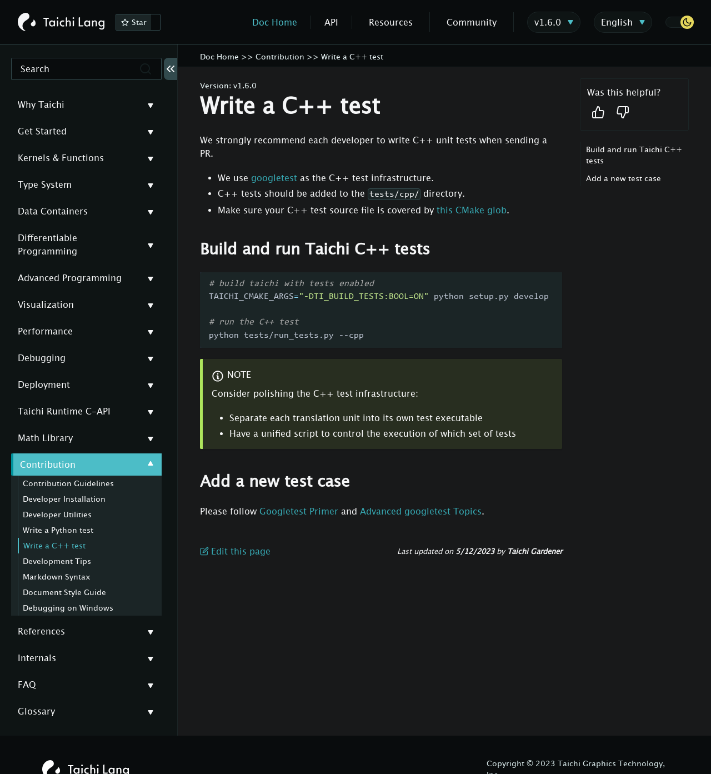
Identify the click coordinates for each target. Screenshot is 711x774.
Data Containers (53, 211)
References (41, 631)
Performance (45, 331)
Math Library (45, 438)
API (331, 22)
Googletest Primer (298, 511)
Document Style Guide (64, 592)
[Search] (86, 69)
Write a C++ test (54, 545)
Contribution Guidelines (68, 483)
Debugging (42, 358)
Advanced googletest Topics (421, 511)
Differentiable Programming (47, 244)
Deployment (44, 384)
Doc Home (274, 22)
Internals (37, 658)
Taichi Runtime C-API (64, 411)
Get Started (42, 131)
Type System (45, 184)
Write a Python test (58, 530)
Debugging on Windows (68, 607)
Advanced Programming (70, 278)
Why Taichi (41, 104)
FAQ (27, 685)
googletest (274, 178)
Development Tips (57, 561)
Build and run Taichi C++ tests (634, 154)
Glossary (36, 711)
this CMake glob (472, 210)
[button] (679, 22)
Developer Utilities (57, 514)
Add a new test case (623, 178)
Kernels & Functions (61, 158)
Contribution (48, 465)
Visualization (46, 304)
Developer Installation (64, 498)
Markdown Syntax (57, 576)
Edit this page (235, 551)
